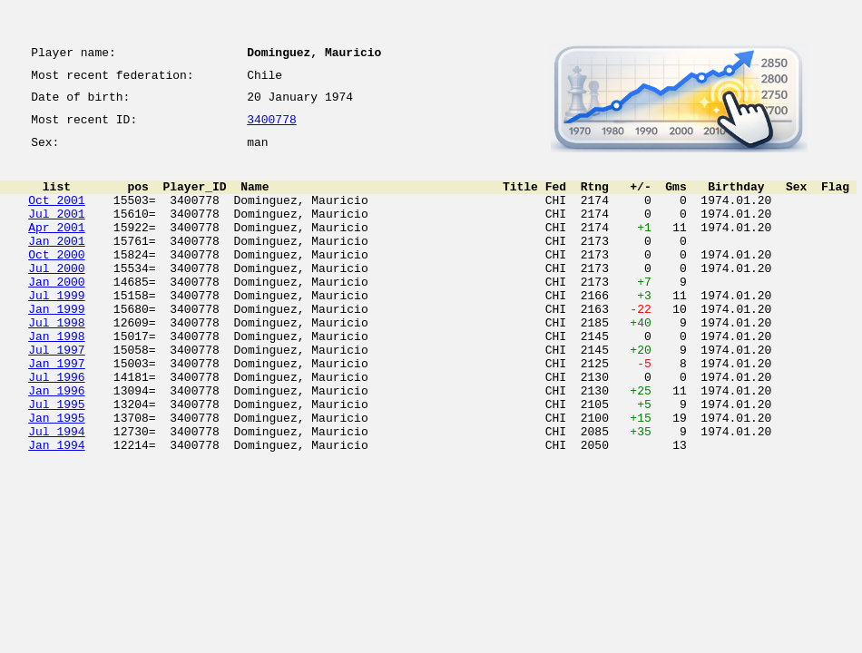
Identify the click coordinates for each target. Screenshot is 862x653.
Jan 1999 (56, 346)
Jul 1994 (56, 493)
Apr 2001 (56, 248)
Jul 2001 (56, 232)
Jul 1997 (56, 395)
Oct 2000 (56, 281)
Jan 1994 (56, 510)
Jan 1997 (56, 412)
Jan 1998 (56, 379)
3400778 (272, 129)
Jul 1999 (56, 330)
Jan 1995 (56, 477)
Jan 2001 (56, 265)
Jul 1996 (56, 428)
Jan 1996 (56, 444)
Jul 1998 (56, 363)
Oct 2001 (56, 216)
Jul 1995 (56, 461)
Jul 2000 (56, 297)
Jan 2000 (56, 314)
